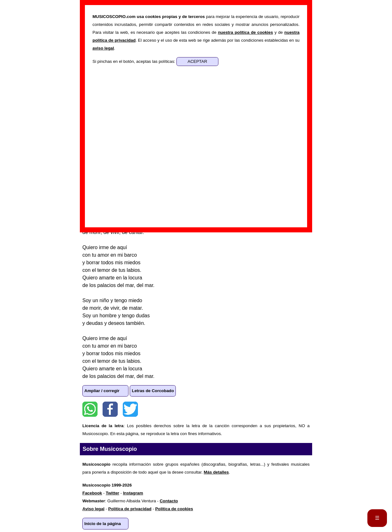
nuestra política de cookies (245, 32)
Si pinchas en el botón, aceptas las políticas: (134, 61)
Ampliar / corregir (101, 390)
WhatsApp (90, 409)
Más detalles (216, 472)
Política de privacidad (129, 508)
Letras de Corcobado (153, 390)
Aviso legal (93, 508)
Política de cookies (174, 508)
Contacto (169, 501)
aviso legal (103, 48)
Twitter (130, 409)
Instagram (133, 493)
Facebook (110, 409)
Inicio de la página (102, 523)
